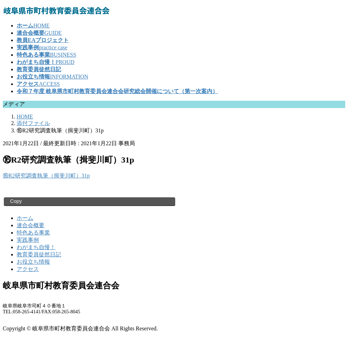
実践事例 (28, 240)
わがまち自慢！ (36, 247)
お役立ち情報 (33, 262)
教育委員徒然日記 (39, 254)
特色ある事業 (33, 233)
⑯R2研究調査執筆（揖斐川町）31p (46, 176)
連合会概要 (30, 225)
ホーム (25, 218)
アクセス (28, 269)
